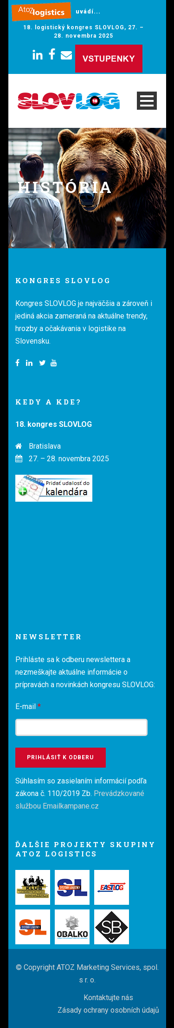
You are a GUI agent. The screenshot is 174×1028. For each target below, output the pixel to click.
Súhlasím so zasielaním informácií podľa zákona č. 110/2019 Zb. (81, 793)
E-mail (28, 706)
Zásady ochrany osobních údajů (108, 1010)
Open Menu (147, 101)
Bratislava (45, 446)
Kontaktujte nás (108, 997)
